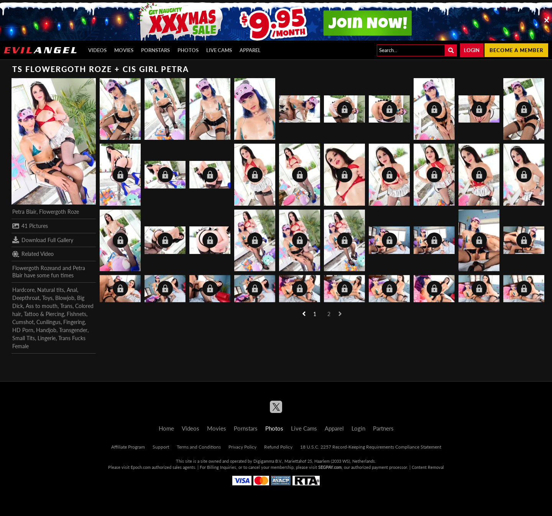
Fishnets (76, 314)
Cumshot (23, 322)
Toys (47, 298)
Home (166, 428)
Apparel (250, 50)
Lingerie (47, 338)
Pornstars (155, 50)
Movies (123, 50)
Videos (97, 50)
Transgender (73, 330)
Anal (72, 290)
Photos (188, 50)
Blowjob (64, 298)
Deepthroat (25, 298)
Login (472, 50)
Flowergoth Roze (59, 211)
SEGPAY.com (330, 467)
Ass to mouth (42, 306)
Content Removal (428, 467)
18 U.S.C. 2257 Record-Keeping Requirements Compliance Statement (370, 447)
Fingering (74, 322)
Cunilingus (48, 322)
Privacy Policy (242, 447)
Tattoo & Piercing (44, 314)
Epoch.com (141, 467)
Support (161, 447)
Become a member (516, 50)
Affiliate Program (128, 447)
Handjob (46, 330)
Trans (66, 306)
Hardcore (23, 290)
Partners (383, 428)
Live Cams (219, 50)
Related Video (33, 254)
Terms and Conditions (199, 447)
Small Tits (23, 338)
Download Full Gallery (42, 239)
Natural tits (50, 290)
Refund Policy (278, 447)
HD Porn (22, 330)
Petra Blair (24, 211)
